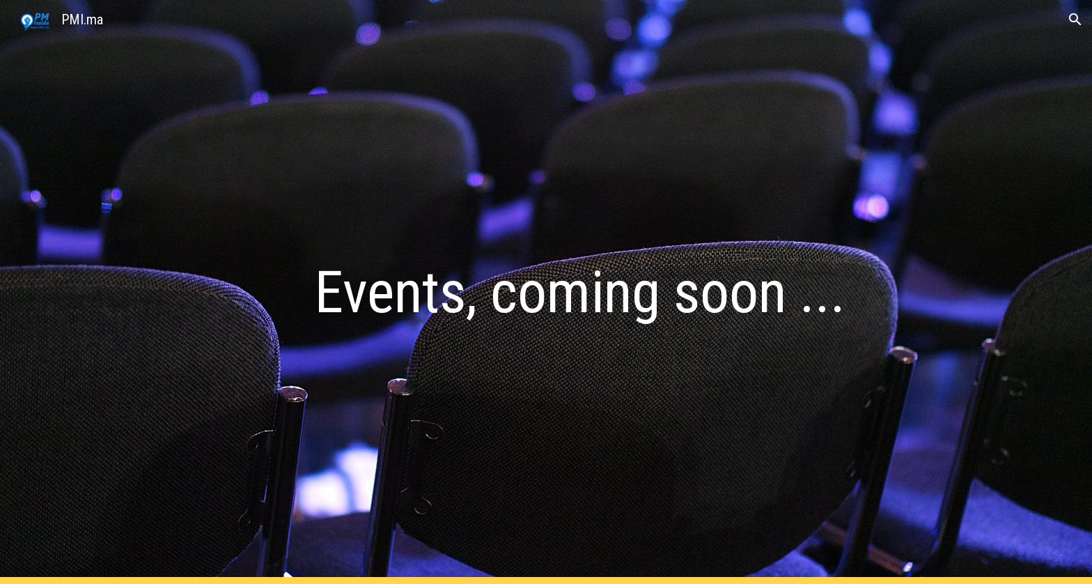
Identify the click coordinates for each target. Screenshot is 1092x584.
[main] (580, 292)
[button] (1075, 19)
